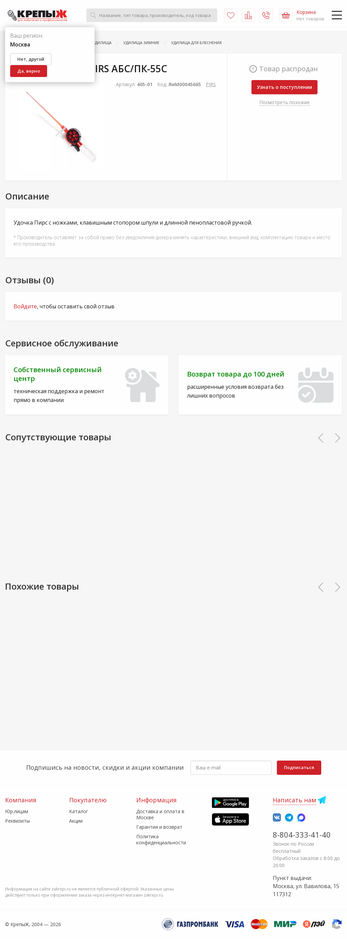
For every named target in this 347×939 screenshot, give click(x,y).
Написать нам (294, 800)
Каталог (78, 811)
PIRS (211, 84)
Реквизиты (17, 821)
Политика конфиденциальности (161, 839)
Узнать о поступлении (284, 87)
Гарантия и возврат (159, 827)
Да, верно (28, 71)
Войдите (25, 306)
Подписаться (299, 767)
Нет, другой (30, 59)
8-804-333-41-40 (302, 834)
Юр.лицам (16, 811)
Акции (76, 821)
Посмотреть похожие (284, 102)
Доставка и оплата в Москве (160, 814)
